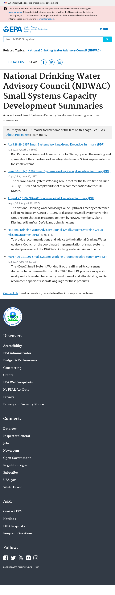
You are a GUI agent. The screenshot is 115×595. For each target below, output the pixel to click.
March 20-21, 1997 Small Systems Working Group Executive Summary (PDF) (57, 256)
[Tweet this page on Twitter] (52, 62)
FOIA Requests (14, 526)
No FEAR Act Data (16, 390)
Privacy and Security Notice (23, 404)
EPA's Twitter (13, 557)
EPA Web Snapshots (18, 382)
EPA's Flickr (28, 557)
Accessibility (12, 346)
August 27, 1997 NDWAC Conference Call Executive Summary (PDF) (51, 198)
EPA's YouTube (20, 557)
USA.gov (9, 480)
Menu (104, 29)
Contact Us (15, 62)
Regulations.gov (15, 465)
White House (12, 487)
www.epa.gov (15, 12)
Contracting (12, 368)
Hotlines (9, 519)
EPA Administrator (17, 353)
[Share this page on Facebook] (44, 62)
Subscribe (10, 473)
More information (45, 18)
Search (107, 39)
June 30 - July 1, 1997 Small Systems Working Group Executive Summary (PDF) (59, 171)
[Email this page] (60, 62)
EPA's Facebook (5, 557)
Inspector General (16, 436)
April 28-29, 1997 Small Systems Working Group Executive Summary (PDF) (56, 144)
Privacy (8, 397)
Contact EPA (12, 511)
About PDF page (17, 134)
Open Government (17, 458)
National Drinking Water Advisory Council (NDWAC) (64, 50)
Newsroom (11, 451)
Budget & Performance (20, 360)
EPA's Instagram (35, 557)
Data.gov (10, 429)
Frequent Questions (18, 533)
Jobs (6, 443)
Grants (8, 375)
